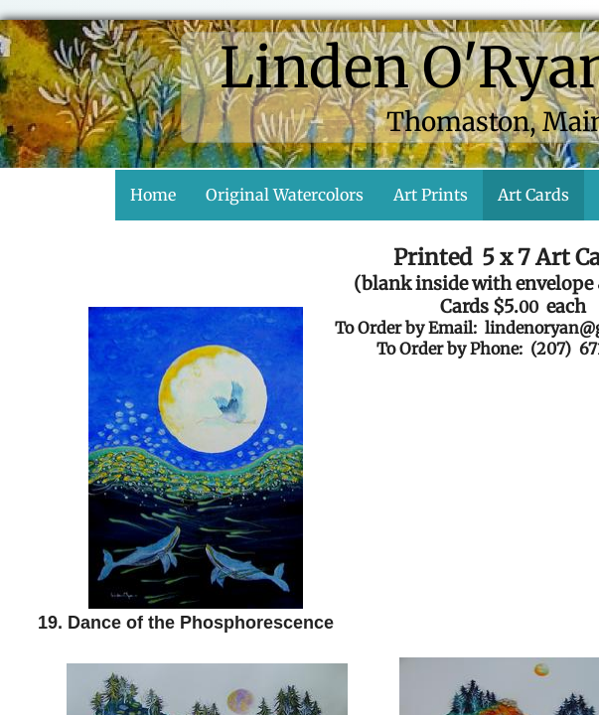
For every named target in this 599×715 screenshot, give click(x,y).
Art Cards (533, 195)
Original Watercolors (285, 195)
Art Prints (430, 195)
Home (153, 195)
